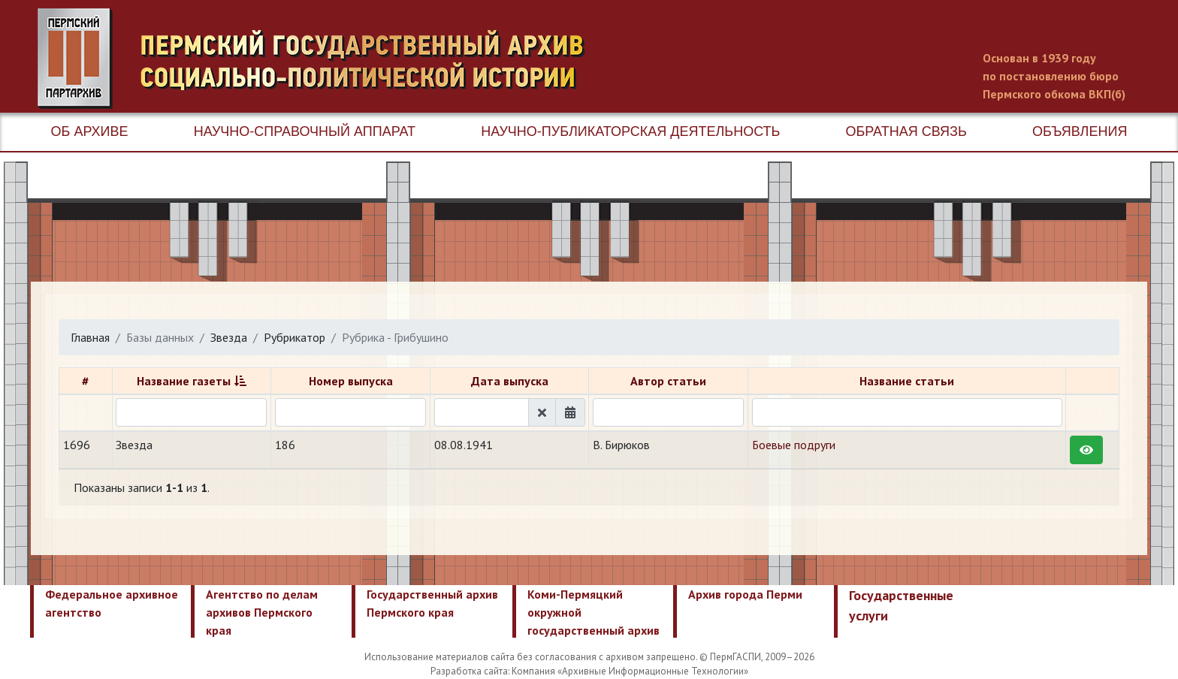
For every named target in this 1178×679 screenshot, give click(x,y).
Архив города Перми (745, 594)
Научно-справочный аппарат (304, 131)
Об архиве (89, 131)
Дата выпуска (509, 380)
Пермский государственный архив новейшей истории (319, 58)
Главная (90, 337)
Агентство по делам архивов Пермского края (262, 612)
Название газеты (184, 380)
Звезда (228, 337)
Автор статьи (668, 380)
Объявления (1079, 131)
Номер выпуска (351, 380)
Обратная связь (906, 131)
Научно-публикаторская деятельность (630, 131)
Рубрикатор (294, 337)
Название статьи (906, 380)
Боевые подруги (793, 444)
